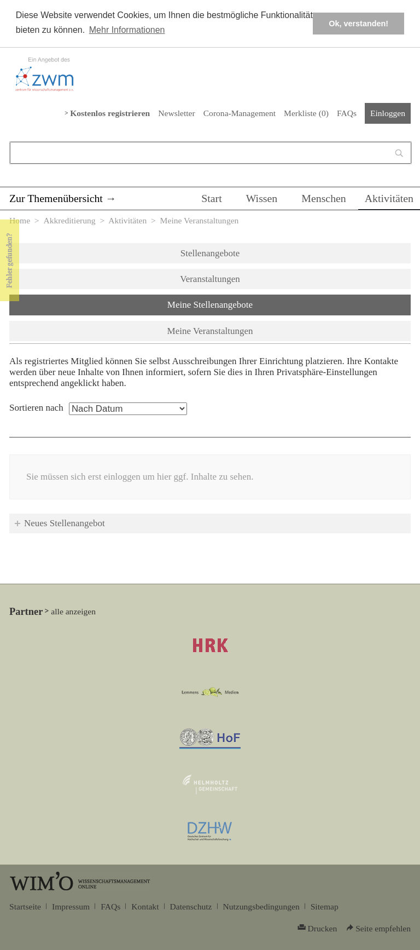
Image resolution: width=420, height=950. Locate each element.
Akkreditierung (69, 220)
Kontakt (145, 906)
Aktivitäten (389, 198)
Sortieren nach (36, 407)
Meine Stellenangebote (238, 304)
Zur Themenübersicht (56, 198)
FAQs (347, 113)
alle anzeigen (73, 611)
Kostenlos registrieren (110, 113)
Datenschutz (191, 906)
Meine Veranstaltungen (210, 331)
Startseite (25, 906)
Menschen (323, 198)
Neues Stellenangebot (64, 523)
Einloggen (387, 113)
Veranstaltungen (210, 279)
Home (19, 220)
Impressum (71, 906)
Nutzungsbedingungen (261, 906)
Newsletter (176, 113)
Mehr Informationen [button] (127, 29)
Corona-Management (239, 113)
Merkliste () (306, 113)
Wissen (262, 198)
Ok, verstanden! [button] (358, 23)
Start (211, 198)
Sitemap (325, 906)
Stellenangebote (210, 253)
